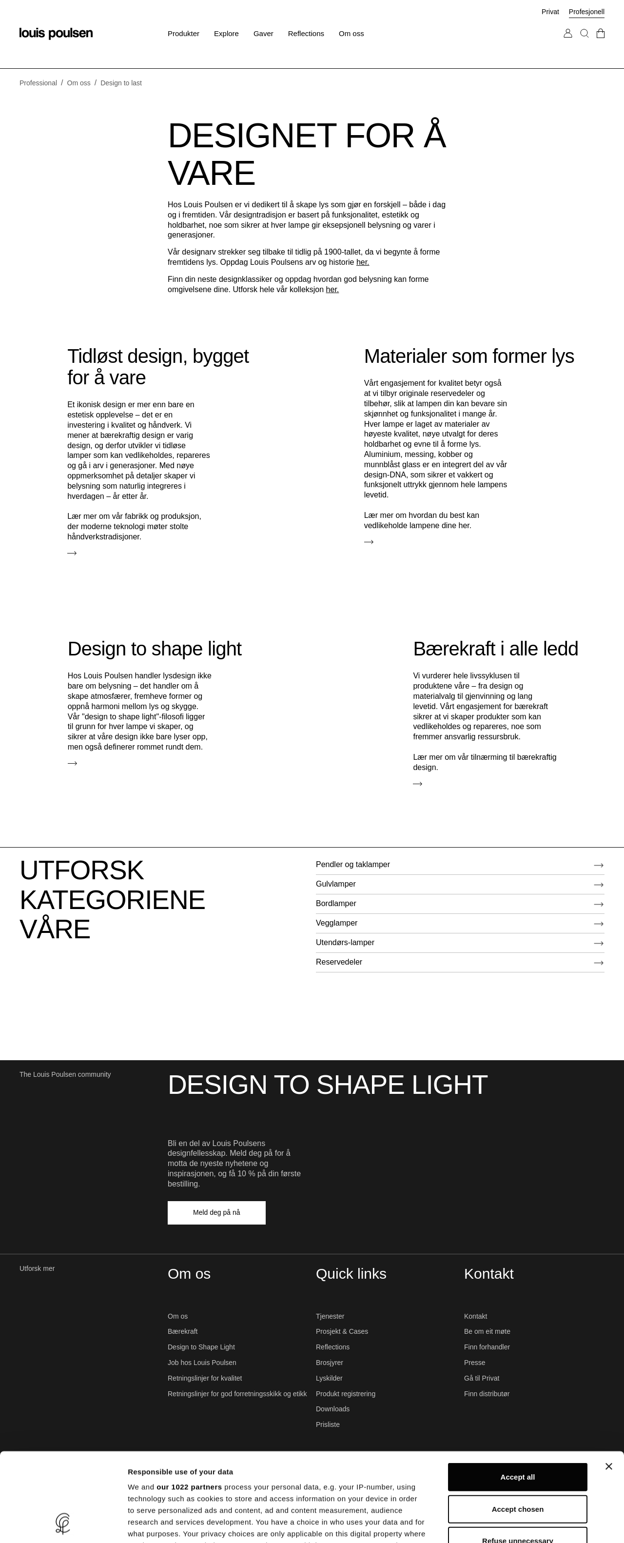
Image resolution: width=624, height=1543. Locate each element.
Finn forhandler (487, 1347)
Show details (511, 1524)
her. (363, 262)
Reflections (333, 1347)
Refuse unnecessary (517, 1458)
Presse (475, 1362)
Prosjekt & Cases (342, 1331)
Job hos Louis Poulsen (202, 1362)
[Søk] (584, 43)
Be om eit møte (487, 1331)
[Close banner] (608, 1383)
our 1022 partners (189, 1404)
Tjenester (330, 1316)
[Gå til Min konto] (568, 43)
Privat (550, 12)
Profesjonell (586, 12)
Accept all (518, 1394)
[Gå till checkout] (600, 43)
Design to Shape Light (201, 1347)
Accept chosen (518, 1426)
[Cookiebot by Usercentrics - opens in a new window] (63, 1524)
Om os (178, 1316)
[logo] (56, 34)
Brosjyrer (329, 1362)
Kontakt (475, 1316)
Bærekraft (182, 1331)
